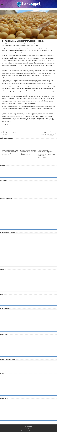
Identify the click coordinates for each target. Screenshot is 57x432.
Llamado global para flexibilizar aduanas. (11, 133)
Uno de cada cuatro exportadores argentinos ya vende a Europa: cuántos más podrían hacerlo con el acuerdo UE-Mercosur (46, 153)
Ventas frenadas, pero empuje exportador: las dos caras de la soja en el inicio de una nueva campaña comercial (28, 152)
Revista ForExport (28, 426)
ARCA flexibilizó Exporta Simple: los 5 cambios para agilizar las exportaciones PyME (10, 152)
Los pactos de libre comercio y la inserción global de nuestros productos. (46, 133)
